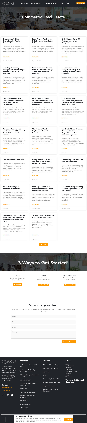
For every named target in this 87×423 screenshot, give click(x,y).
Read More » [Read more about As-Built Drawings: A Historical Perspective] (6, 204)
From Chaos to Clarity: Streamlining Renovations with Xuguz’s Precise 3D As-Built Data (42, 101)
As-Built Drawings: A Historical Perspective (11, 188)
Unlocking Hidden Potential (13, 160)
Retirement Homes (25, 404)
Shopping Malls (24, 401)
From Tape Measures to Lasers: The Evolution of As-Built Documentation (42, 189)
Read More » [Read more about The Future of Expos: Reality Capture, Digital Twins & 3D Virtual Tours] (65, 204)
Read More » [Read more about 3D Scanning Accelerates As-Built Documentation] (65, 175)
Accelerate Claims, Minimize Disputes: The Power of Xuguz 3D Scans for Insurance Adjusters (72, 132)
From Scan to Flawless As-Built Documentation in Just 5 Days (42, 41)
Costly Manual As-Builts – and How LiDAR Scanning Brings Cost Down (41, 162)
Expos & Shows (24, 388)
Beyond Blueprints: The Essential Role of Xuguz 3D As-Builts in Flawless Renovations (13, 101)
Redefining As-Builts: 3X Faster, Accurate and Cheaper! (71, 41)
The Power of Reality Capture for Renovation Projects (41, 131)
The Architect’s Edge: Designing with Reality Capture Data (11, 41)
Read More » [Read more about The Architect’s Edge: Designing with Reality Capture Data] (6, 56)
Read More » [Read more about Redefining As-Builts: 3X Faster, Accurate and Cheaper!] (65, 56)
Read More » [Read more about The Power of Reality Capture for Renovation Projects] (35, 148)
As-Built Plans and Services (50, 368)
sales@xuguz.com (7, 387)
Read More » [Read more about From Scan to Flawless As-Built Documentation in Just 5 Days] (35, 56)
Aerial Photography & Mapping (51, 382)
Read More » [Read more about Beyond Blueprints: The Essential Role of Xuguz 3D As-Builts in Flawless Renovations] (6, 118)
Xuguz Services (36, 3)
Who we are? (24, 3)
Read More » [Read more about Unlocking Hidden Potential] (6, 175)
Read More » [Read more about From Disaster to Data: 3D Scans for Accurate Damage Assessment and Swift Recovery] (35, 87)
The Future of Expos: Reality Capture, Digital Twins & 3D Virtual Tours (72, 189)
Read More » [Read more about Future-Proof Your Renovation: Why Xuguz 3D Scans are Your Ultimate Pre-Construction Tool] (65, 118)
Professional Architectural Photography (50, 390)
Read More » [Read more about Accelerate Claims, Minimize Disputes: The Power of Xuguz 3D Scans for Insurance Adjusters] (65, 148)
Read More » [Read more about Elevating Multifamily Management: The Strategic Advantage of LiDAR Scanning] (6, 87)
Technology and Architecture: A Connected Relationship (43, 216)
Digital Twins (46, 372)
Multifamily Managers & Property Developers (29, 375)
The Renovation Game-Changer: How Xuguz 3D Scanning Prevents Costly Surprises (71, 71)
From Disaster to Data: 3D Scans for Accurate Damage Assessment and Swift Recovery (42, 71)
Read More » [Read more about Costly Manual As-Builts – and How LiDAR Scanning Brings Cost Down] (35, 175)
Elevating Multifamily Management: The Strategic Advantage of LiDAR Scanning (13, 71)
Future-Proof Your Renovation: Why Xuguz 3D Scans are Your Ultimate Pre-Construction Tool (72, 101)
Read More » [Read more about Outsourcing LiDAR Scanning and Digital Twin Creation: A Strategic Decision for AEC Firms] (6, 235)
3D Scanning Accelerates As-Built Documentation (72, 161)
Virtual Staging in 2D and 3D (51, 379)
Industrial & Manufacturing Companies (27, 396)
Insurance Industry (25, 380)
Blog (68, 3)
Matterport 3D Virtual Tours (51, 365)
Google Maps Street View (50, 386)
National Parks (24, 408)
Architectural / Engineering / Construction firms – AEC (28, 370)
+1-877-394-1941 (6, 390)
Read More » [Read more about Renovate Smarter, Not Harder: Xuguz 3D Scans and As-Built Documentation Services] (6, 148)
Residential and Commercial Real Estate (29, 365)
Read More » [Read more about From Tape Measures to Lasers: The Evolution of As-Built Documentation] (35, 204)
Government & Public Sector (28, 392)
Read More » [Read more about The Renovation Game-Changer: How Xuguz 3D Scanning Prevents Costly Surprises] (65, 87)
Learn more (39, 422)
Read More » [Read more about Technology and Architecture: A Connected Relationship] (35, 235)
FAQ (62, 3)
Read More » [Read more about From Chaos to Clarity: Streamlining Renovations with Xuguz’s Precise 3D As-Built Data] (35, 118)
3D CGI (44, 375)
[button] (43, 244)
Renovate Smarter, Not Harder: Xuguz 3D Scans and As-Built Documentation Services (14, 132)
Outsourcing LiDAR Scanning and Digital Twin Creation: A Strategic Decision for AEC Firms (14, 218)
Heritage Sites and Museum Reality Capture (28, 384)
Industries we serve (51, 3)
